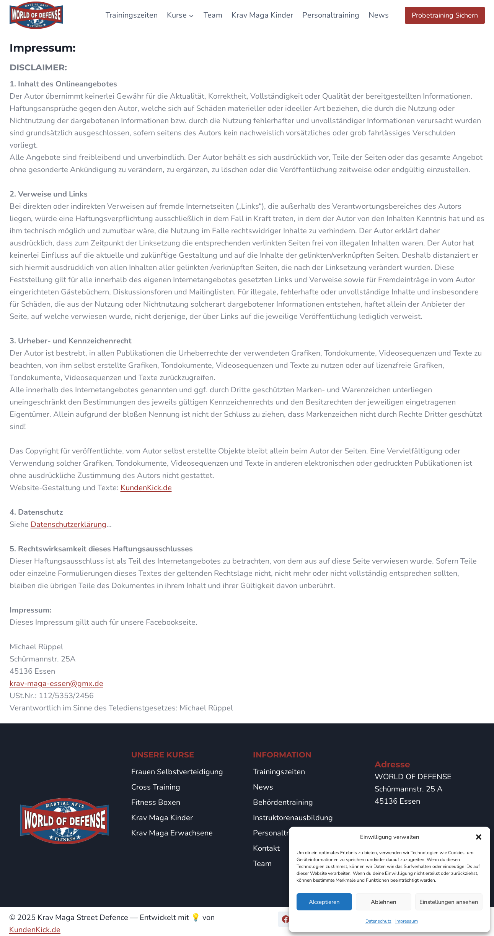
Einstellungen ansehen (448, 902)
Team (213, 15)
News (378, 15)
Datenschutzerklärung (68, 524)
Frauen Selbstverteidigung (177, 772)
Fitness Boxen (155, 802)
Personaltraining (330, 15)
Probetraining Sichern (445, 15)
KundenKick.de (146, 488)
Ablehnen (383, 902)
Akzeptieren (324, 902)
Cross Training (155, 787)
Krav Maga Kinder (262, 15)
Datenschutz (378, 921)
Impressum (406, 921)
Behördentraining (283, 802)
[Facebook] (285, 919)
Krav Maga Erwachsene (172, 833)
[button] (479, 837)
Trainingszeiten (132, 15)
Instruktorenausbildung (293, 817)
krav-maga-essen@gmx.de (56, 683)
